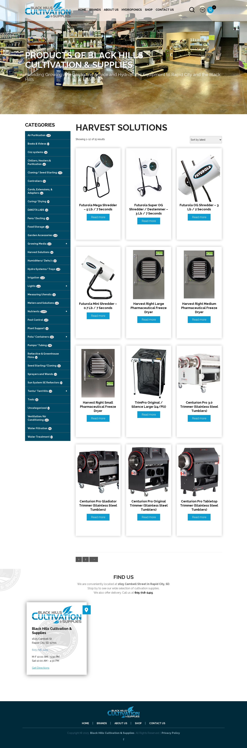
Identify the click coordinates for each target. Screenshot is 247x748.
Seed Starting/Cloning (44, 365)
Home (82, 9)
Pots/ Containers (49, 337)
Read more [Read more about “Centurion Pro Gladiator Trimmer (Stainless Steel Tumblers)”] (98, 517)
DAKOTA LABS (38, 210)
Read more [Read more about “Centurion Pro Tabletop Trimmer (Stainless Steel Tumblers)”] (199, 517)
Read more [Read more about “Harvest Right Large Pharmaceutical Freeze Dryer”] (149, 319)
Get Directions (40, 667)
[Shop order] (206, 139)
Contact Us (165, 9)
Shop (149, 9)
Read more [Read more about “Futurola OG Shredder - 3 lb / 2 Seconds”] (199, 217)
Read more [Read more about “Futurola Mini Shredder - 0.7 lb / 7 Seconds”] (98, 315)
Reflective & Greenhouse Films (43, 355)
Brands (95, 9)
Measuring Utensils (42, 294)
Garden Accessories (43, 235)
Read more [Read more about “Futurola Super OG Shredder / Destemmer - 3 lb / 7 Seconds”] (149, 221)
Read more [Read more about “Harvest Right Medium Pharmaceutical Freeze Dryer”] (199, 319)
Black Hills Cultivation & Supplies (112, 733)
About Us (111, 9)
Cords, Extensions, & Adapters (40, 191)
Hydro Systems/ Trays (44, 269)
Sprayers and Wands (42, 374)
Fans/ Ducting (38, 218)
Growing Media (49, 244)
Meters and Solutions (43, 303)
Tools (33, 399)
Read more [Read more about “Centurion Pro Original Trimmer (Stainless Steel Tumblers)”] (149, 517)
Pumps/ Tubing (40, 345)
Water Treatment (40, 437)
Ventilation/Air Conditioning (38, 418)
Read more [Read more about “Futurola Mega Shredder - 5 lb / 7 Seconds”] (98, 217)
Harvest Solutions (40, 252)
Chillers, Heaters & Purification (39, 162)
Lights (49, 286)
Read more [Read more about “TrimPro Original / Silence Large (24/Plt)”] (149, 414)
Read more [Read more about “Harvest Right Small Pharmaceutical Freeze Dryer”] (98, 418)
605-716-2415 (144, 592)
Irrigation (36, 277)
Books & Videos (38, 143)
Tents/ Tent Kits (49, 391)
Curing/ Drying (38, 201)
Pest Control (38, 320)
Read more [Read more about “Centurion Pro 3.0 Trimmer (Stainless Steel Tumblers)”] (199, 418)
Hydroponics (132, 9)
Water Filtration (40, 428)
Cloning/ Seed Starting (45, 172)
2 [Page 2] (85, 559)
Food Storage (38, 226)
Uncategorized (39, 408)
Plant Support (38, 328)
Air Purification (39, 135)
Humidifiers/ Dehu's (42, 260)
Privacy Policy (171, 733)
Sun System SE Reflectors (45, 382)
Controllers (37, 181)
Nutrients (49, 311)
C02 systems (38, 152)
